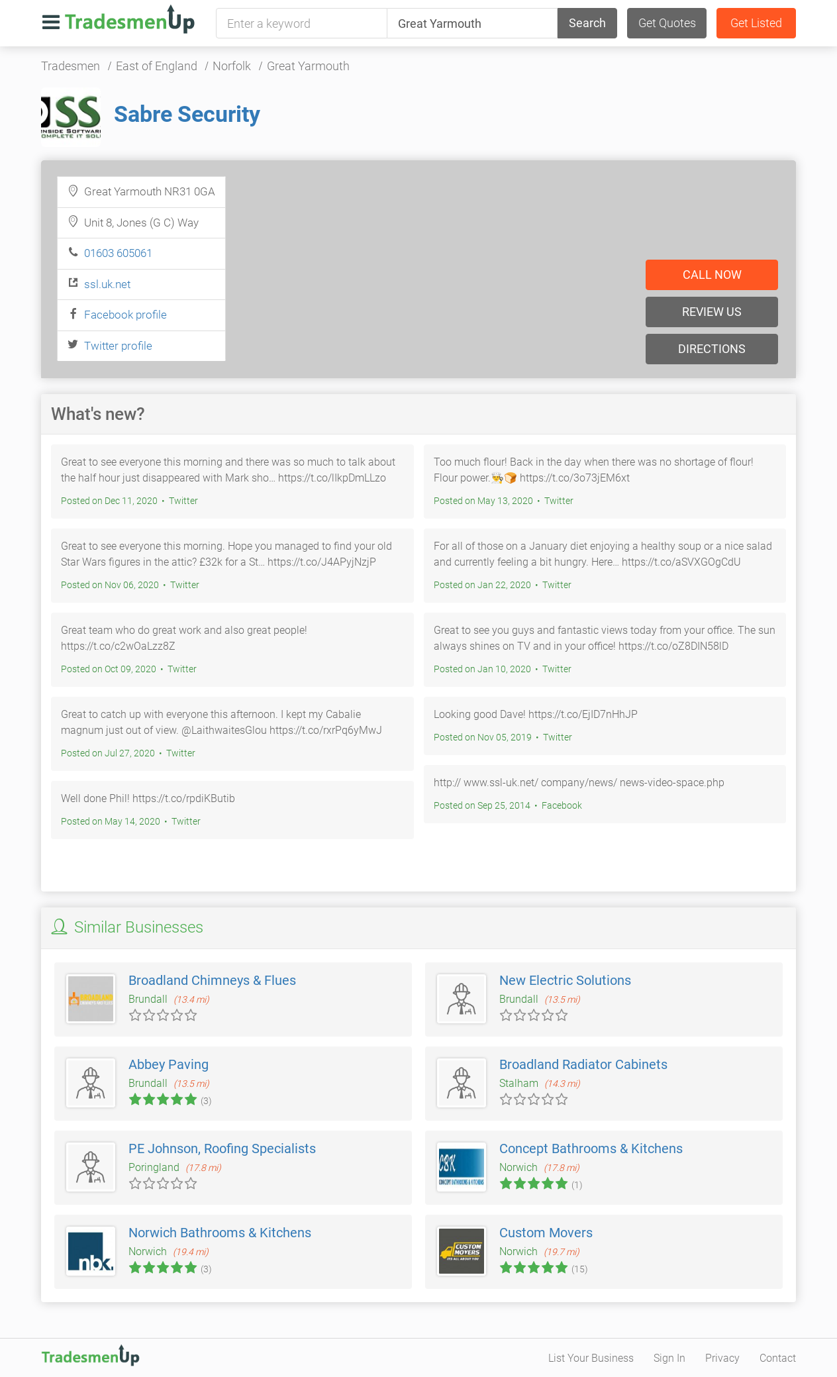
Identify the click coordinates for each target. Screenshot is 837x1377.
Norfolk (232, 66)
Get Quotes (667, 23)
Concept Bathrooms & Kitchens (591, 1148)
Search (587, 23)
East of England (156, 66)
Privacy (722, 1358)
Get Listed (756, 23)
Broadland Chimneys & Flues (212, 980)
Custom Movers (546, 1233)
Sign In (669, 1358)
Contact (778, 1358)
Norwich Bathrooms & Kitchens (219, 1233)
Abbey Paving (168, 1064)
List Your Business (591, 1358)
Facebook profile (125, 314)
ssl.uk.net (107, 284)
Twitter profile (118, 345)
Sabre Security (187, 114)
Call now (712, 274)
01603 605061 (118, 253)
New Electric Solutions (565, 980)
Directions (712, 349)
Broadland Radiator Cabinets (583, 1064)
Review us (712, 312)
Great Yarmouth (308, 66)
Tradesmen (70, 66)
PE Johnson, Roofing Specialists (222, 1148)
